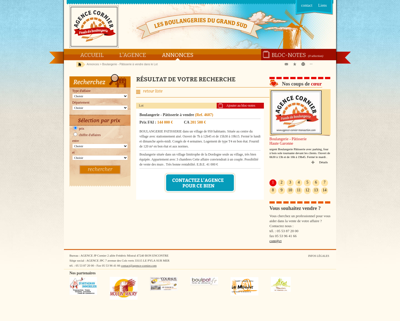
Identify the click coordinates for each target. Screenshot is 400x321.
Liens (322, 5)
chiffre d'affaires (87, 135)
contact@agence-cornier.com (138, 265)
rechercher (100, 169)
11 (299, 190)
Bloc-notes (289, 55)
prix (79, 129)
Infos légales (318, 255)
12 (307, 190)
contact (306, 5)
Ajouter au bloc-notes (240, 105)
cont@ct (275, 241)
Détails (323, 162)
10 (290, 190)
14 (325, 190)
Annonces (177, 55)
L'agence (132, 55)
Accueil (92, 55)
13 (316, 190)
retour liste (152, 91)
